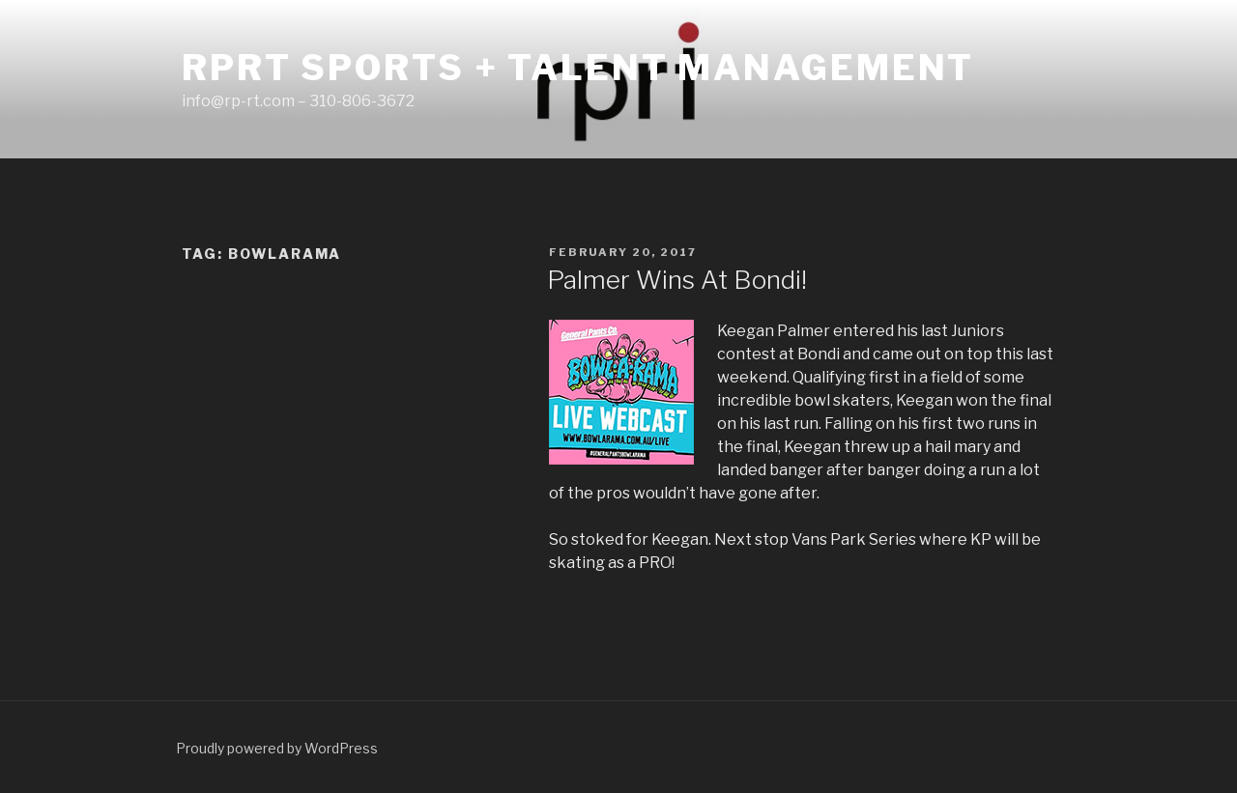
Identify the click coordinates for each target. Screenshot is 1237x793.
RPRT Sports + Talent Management (578, 67)
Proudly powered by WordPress (277, 748)
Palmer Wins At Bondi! (677, 280)
